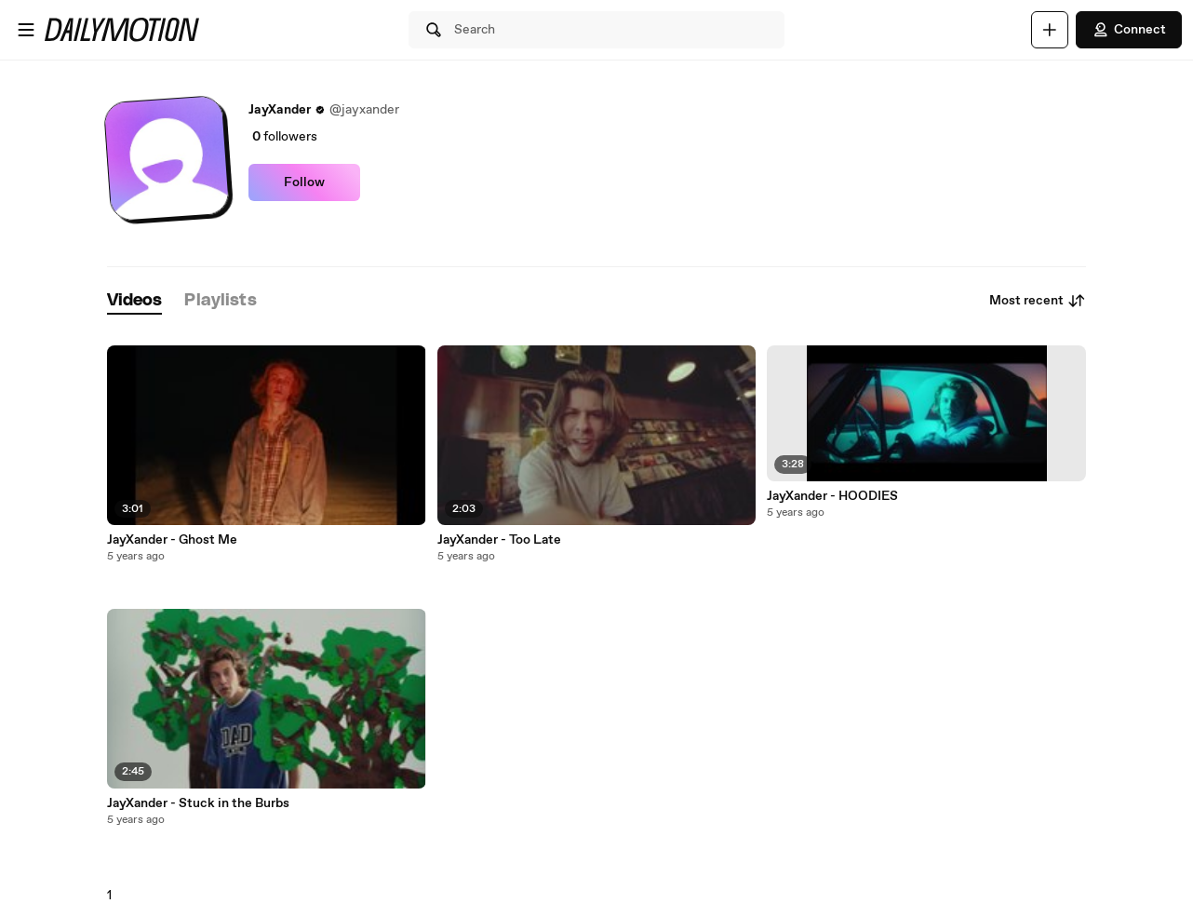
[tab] (135, 301)
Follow (304, 182)
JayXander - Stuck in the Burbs (198, 803)
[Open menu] (26, 29)
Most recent (1037, 300)
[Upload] (1049, 29)
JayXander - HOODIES (832, 496)
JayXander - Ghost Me (172, 540)
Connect (1129, 29)
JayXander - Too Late (499, 540)
